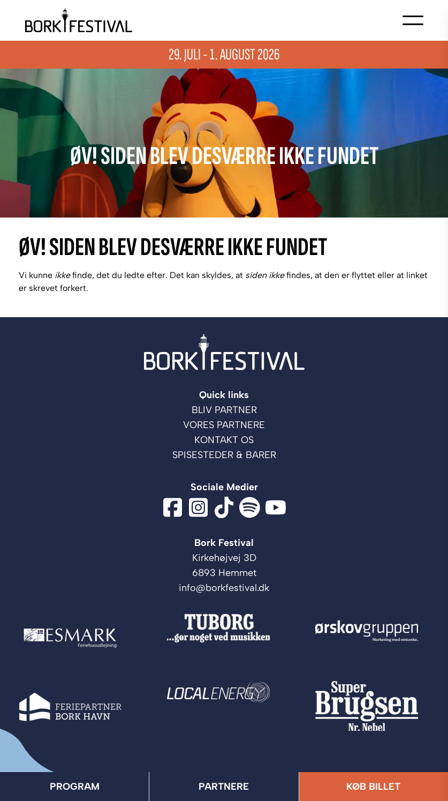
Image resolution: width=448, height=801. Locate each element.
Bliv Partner (224, 410)
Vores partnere (224, 425)
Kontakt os (224, 440)
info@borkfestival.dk (224, 588)
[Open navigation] (413, 20)
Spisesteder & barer (224, 455)
